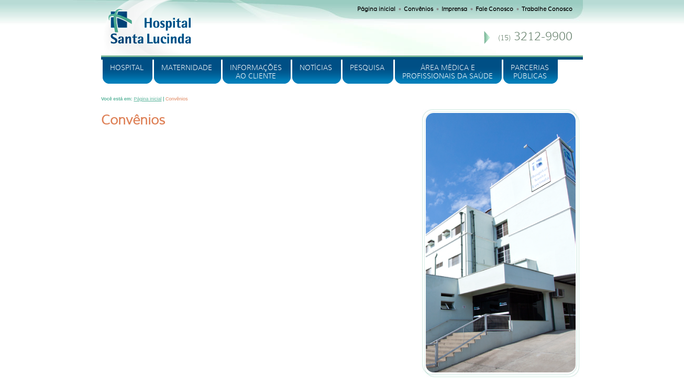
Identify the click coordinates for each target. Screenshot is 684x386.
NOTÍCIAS (316, 67)
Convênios (418, 9)
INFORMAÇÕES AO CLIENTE (256, 71)
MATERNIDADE (186, 67)
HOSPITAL (127, 67)
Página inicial (376, 9)
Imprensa (454, 9)
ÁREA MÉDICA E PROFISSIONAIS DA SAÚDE (447, 71)
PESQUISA (367, 67)
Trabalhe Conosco (547, 9)
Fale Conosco (494, 9)
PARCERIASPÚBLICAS (530, 71)
